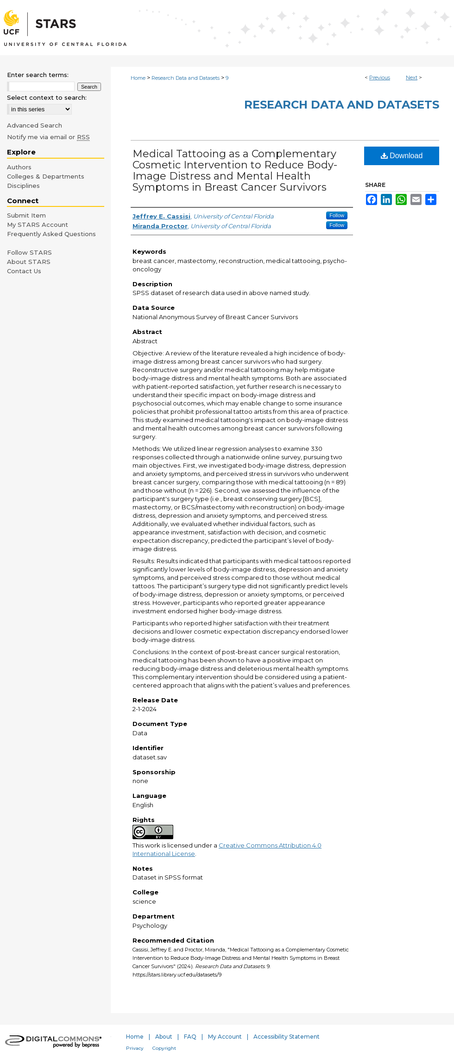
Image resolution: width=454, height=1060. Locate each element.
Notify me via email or (48, 137)
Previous (379, 77)
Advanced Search (34, 125)
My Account (225, 1036)
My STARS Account (37, 224)
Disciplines (23, 185)
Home (138, 78)
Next (411, 77)
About (163, 1036)
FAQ (190, 1036)
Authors (19, 167)
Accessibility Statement (286, 1036)
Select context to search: (47, 97)
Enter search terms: (38, 74)
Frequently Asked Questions (51, 234)
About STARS (28, 261)
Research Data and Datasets (185, 78)
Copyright (164, 1048)
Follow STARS (29, 252)
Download (402, 156)
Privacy (135, 1048)
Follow (336, 215)
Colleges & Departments (45, 176)
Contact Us (24, 271)
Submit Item (26, 215)
